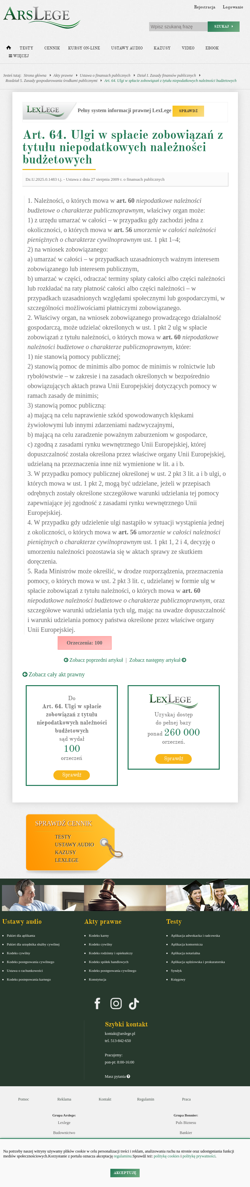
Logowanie (233, 7)
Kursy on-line (84, 48)
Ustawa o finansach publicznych (105, 75)
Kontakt (105, 1099)
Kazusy (162, 48)
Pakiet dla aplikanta (21, 935)
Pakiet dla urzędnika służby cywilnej (33, 944)
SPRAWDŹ (188, 111)
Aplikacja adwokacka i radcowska (195, 935)
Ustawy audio (127, 48)
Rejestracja (204, 7)
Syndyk (176, 970)
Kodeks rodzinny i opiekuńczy (111, 953)
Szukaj (223, 26)
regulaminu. (123, 1156)
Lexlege (64, 1122)
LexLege (66, 860)
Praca (186, 1099)
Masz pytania (117, 1076)
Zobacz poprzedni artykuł (93, 660)
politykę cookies (166, 1156)
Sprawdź (71, 774)
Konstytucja (97, 979)
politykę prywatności (199, 1156)
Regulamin (145, 1099)
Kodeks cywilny (18, 953)
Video (188, 48)
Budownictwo (64, 1132)
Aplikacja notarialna (185, 953)
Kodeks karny (99, 935)
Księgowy (178, 979)
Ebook (212, 48)
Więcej (19, 56)
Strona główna (35, 75)
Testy (26, 48)
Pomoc (23, 1099)
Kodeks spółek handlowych (109, 961)
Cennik (52, 48)
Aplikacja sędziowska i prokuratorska (198, 961)
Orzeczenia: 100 (85, 643)
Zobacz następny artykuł (157, 660)
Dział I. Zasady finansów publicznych (166, 75)
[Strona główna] (8, 49)
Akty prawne (63, 75)
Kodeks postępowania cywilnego (30, 961)
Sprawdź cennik (63, 823)
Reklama (64, 1099)
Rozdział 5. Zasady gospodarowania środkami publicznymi (51, 80)
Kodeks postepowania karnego (29, 979)
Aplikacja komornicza (186, 944)
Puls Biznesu (186, 1122)
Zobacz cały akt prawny (53, 674)
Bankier (186, 1132)
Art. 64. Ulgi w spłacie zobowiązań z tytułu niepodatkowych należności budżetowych (170, 80)
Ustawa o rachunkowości (25, 970)
